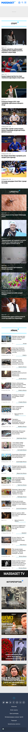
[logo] (8, 2)
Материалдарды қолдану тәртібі (14, 717)
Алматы (25, 355)
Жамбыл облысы (22, 426)
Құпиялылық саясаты (14, 724)
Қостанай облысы (22, 449)
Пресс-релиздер (14, 713)
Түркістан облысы (22, 485)
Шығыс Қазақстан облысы (19, 521)
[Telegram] (20, 702)
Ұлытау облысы (23, 568)
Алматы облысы (22, 390)
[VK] (10, 702)
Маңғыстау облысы (22, 473)
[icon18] (14, 699)
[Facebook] (13, 702)
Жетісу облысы (23, 556)
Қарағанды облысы (22, 438)
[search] (22, 2)
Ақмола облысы (23, 366)
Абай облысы (23, 544)
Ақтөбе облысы (23, 378)
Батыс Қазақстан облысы (19, 414)
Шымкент (24, 532)
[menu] (25, 2)
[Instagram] (17, 702)
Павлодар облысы (22, 496)
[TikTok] (3, 702)
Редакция (14, 720)
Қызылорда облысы (21, 461)
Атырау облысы (23, 402)
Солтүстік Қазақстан (21, 508)
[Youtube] (7, 702)
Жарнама (14, 706)
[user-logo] (19, 3)
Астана (25, 343)
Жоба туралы (14, 710)
